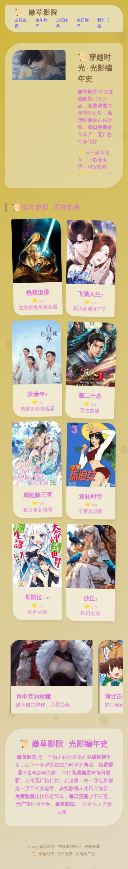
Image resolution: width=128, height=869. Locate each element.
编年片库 (41, 23)
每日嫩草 (83, 23)
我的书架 (103, 23)
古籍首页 (21, 23)
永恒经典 (62, 23)
